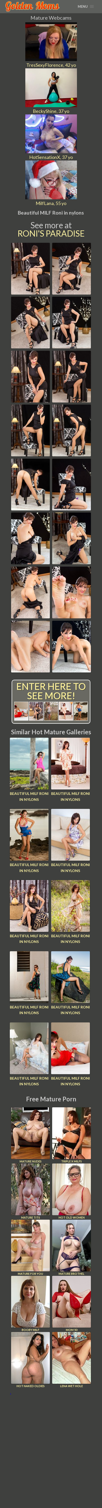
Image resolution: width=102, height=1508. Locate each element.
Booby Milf (30, 1303)
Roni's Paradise (51, 233)
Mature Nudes (30, 1135)
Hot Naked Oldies (30, 1360)
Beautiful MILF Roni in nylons (29, 796)
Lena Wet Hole (71, 1360)
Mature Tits (30, 1191)
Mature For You (30, 1247)
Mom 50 (71, 1303)
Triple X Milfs (71, 1135)
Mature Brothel (71, 1247)
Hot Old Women (71, 1191)
